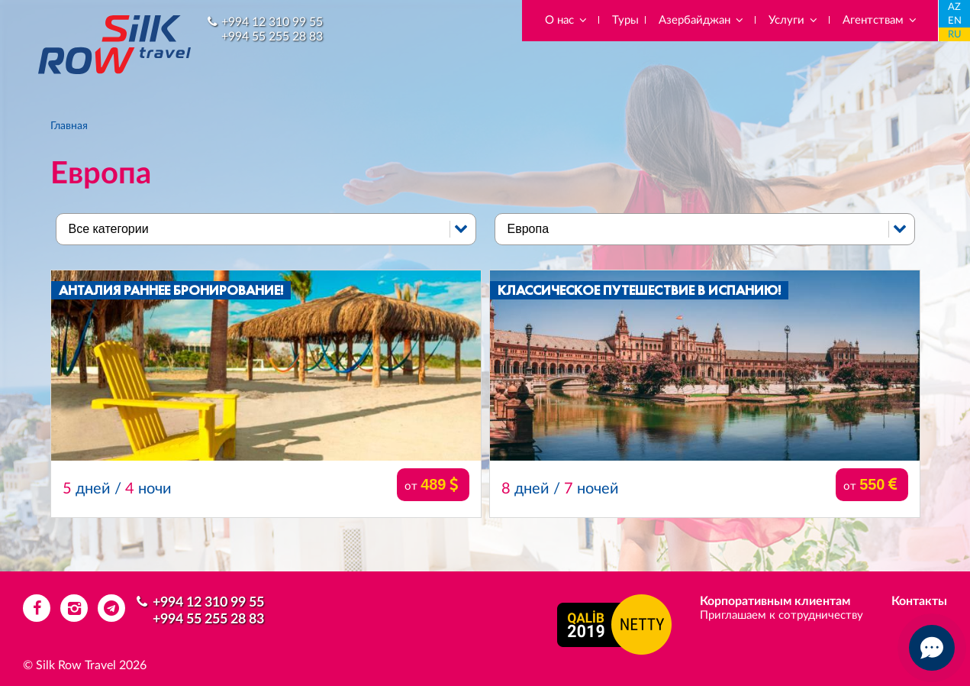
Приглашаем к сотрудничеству (781, 615)
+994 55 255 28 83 (272, 37)
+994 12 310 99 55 (272, 22)
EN (955, 21)
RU (955, 35)
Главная (69, 126)
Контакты (919, 601)
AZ (954, 7)
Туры (625, 20)
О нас (566, 20)
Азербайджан (702, 20)
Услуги (794, 20)
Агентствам (880, 20)
